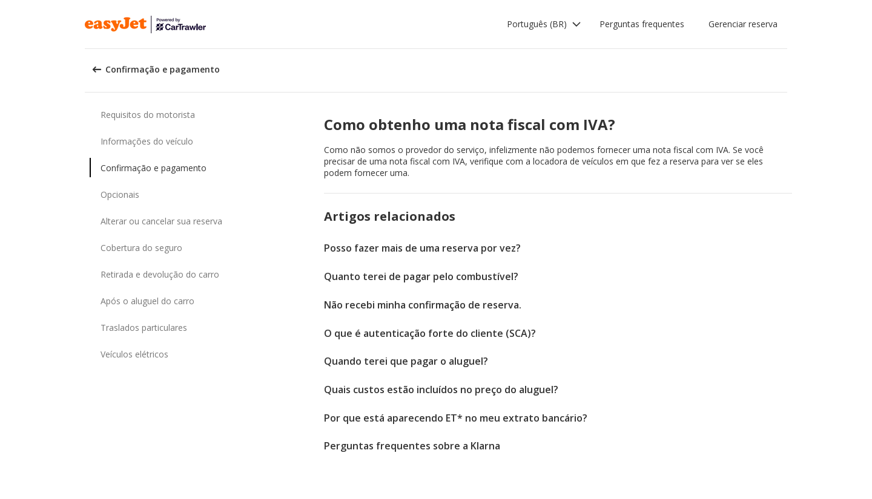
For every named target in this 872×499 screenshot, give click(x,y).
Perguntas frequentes (642, 24)
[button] (544, 24)
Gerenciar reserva (743, 24)
